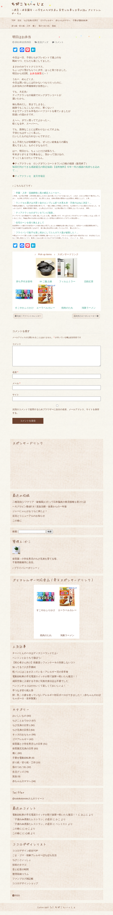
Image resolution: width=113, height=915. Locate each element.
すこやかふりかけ (24, 308)
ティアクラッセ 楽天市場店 (30, 176)
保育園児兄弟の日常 (22, 752)
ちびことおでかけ (21, 724)
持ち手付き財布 (24, 281)
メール (16, 387)
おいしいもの (19, 719)
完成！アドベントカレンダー (28, 316)
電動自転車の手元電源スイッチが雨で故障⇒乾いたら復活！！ (45, 680)
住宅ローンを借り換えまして (30, 222)
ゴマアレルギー (46, 20)
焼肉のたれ (67, 308)
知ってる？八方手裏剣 (24, 670)
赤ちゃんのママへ (62, 20)
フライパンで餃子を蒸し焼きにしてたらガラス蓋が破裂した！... (47, 232)
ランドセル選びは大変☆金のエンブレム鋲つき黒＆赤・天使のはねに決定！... (53, 203)
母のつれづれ (44, 26)
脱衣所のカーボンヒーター (86, 316)
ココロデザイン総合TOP (25, 854)
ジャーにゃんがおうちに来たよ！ (29, 515)
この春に (17, 524)
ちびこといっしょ (27, 4)
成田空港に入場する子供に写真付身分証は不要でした (40, 684)
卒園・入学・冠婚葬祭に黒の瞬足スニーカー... (38, 193)
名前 (15, 376)
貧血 (54, 26)
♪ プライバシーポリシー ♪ (25, 571)
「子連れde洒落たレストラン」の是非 (32, 823)
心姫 (27, 837)
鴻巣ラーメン (89, 308)
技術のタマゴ (19, 868)
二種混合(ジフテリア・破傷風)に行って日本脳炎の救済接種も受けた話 (49, 505)
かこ (58, 823)
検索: (15, 535)
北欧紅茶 (88, 281)
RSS (16, 899)
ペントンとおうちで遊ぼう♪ (27, 661)
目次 (19, 20)
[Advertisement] (56, 471)
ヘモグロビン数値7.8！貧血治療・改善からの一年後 (39, 510)
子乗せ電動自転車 (80, 20)
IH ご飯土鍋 (46, 281)
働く (34, 26)
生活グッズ (43, 42)
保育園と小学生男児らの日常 (27, 747)
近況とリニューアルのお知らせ (28, 519)
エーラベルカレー (45, 308)
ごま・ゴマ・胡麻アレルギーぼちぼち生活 (34, 859)
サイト (15, 398)
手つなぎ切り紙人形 (22, 694)
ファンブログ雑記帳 (22, 882)
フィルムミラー (67, 281)
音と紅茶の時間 (20, 873)
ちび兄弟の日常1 (21, 729)
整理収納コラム (20, 877)
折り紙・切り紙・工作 (21, 26)
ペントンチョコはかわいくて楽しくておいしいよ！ (39, 689)
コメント (59, 42)
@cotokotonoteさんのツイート (28, 802)
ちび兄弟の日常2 (31, 20)
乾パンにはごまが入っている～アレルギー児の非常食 (40, 675)
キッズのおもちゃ (21, 738)
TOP (13, 20)
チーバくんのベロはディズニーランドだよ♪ (35, 657)
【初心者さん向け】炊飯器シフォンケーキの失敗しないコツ (43, 666)
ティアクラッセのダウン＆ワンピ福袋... (35, 212)
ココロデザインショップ (25, 887)
